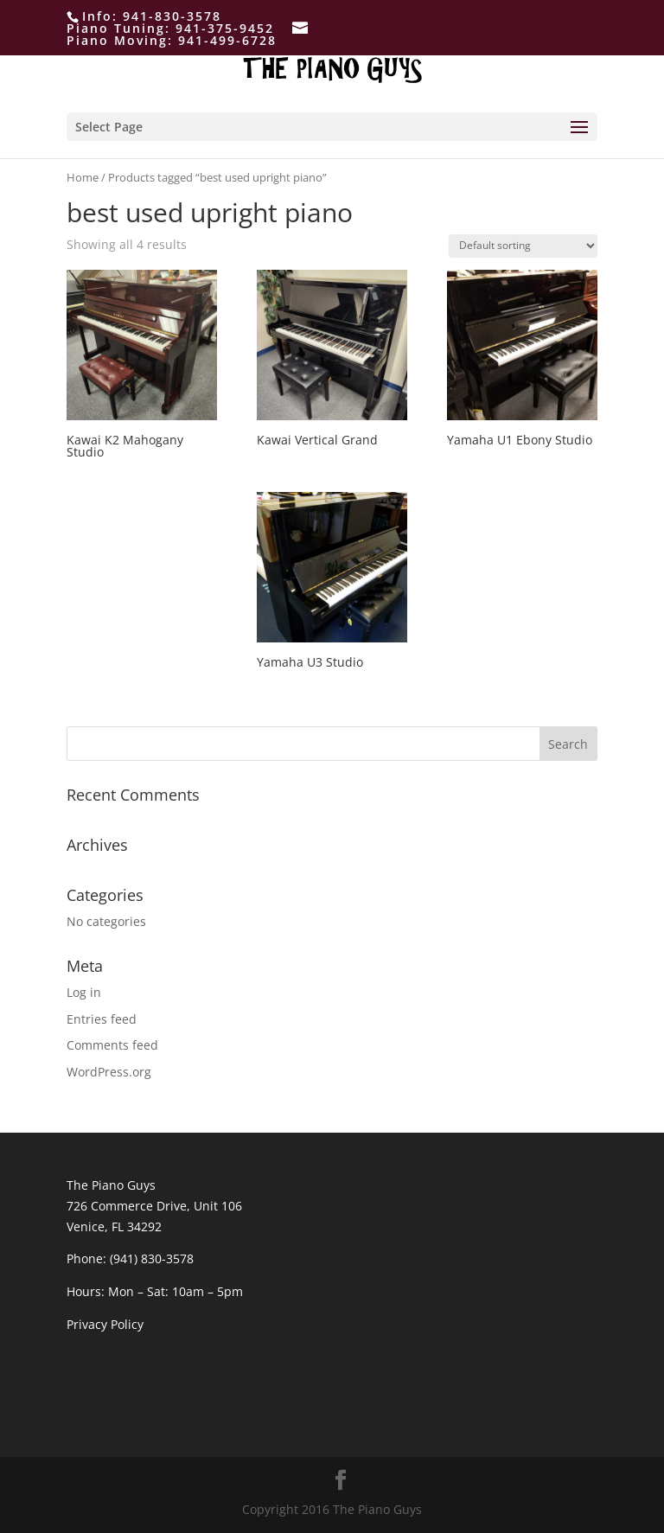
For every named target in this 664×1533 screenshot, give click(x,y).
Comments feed (112, 1045)
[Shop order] (523, 246)
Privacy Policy (105, 1324)
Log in (84, 992)
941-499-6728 (227, 40)
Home (83, 177)
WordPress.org (109, 1072)
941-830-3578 (172, 16)
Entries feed (102, 1019)
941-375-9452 (225, 28)
